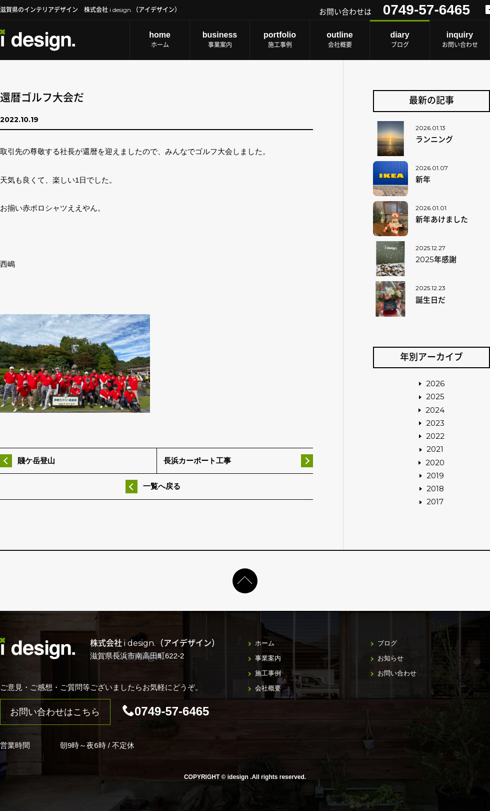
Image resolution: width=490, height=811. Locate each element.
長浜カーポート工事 (197, 460)
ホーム (160, 39)
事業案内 (220, 39)
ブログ (400, 39)
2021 (435, 449)
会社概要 (340, 39)
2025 (435, 396)
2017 (435, 501)
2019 (435, 475)
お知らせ (391, 658)
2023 (435, 423)
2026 (435, 383)
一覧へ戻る (161, 486)
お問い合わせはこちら (55, 712)
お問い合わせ (460, 39)
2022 (435, 436)
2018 (435, 488)
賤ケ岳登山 (36, 460)
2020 (435, 462)
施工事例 (280, 39)
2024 (435, 410)
